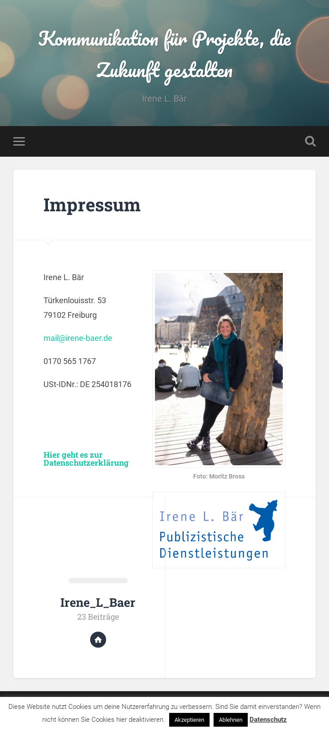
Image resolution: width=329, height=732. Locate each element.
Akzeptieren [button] (189, 719)
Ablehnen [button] (230, 719)
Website (98, 640)
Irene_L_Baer (97, 602)
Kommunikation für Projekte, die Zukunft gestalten (164, 53)
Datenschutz (268, 720)
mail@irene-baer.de (78, 338)
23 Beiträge (98, 616)
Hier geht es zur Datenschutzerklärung (86, 458)
